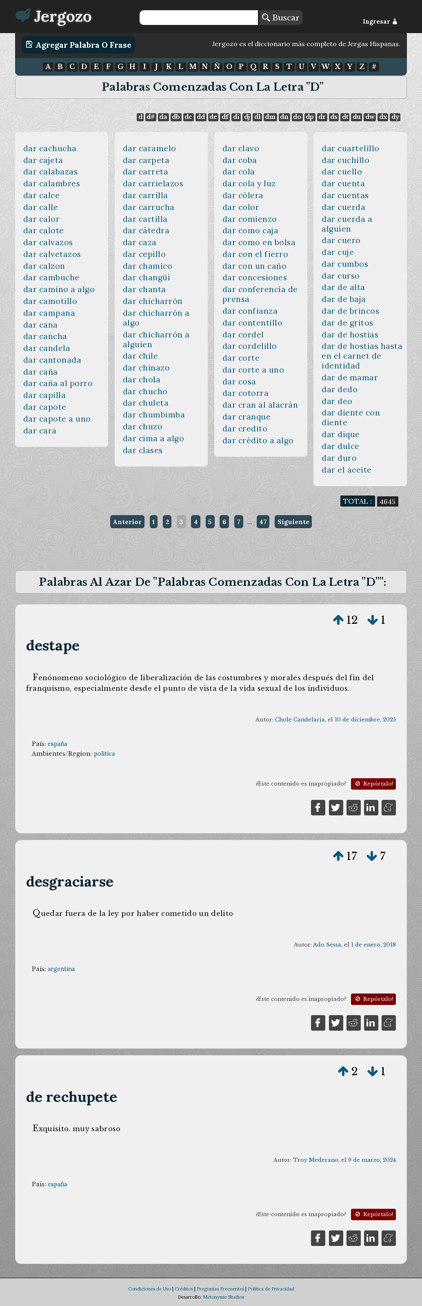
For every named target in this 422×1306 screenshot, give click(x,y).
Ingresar (380, 21)
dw (370, 117)
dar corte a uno (253, 370)
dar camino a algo (59, 289)
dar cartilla (145, 219)
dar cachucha (50, 148)
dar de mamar (350, 377)
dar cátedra (146, 230)
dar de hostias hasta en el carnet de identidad (362, 356)
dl (257, 117)
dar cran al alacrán (260, 405)
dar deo (337, 401)
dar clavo (241, 148)
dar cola (238, 171)
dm (270, 117)
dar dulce (341, 446)
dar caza (140, 242)
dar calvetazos (52, 254)
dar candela (47, 348)
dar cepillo (144, 254)
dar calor (41, 219)
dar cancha (45, 336)
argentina (61, 969)
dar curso (341, 276)
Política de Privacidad (271, 1289)
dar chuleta (146, 403)
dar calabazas (50, 171)
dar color (241, 207)
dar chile (140, 356)
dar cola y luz (249, 183)
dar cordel (243, 334)
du (357, 117)
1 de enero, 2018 (373, 945)
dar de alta (343, 287)
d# (151, 117)
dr (322, 117)
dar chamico (148, 266)
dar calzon (44, 266)
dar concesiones (254, 277)
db (176, 117)
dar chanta (144, 289)
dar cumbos (345, 264)
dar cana (40, 325)
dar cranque (246, 417)
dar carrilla (145, 195)
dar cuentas (345, 195)
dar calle (40, 207)
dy (395, 117)
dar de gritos (347, 323)
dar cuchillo (345, 160)
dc (188, 117)
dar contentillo (252, 323)
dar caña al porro (58, 383)
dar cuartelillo (351, 148)
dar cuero (341, 240)
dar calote (43, 230)
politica (104, 753)
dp (310, 117)
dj (247, 117)
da (163, 117)
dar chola (142, 379)
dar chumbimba (154, 415)
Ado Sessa (327, 945)
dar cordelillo (249, 346)
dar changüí (147, 277)
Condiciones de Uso (149, 1289)
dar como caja (250, 230)
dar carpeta (146, 160)
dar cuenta (343, 183)
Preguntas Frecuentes (220, 1289)
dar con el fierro (255, 254)
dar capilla (44, 395)
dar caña (40, 372)
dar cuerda (343, 207)
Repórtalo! (373, 784)
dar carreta (146, 171)
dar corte (241, 358)
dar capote (45, 407)
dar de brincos (350, 311)
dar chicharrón (153, 301)
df (225, 117)
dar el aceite (347, 470)
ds (334, 117)
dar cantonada (52, 360)
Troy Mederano (315, 1160)
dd (201, 117)
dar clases (143, 450)
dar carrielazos (153, 183)
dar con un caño (254, 266)
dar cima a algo (153, 438)
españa (57, 744)
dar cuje (338, 252)
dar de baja (344, 299)
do (297, 117)
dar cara (40, 430)
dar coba (239, 160)
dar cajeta (43, 160)
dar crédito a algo (258, 440)
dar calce (41, 195)
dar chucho (145, 391)
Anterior (127, 522)
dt (345, 117)
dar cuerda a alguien (347, 224)
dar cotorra (245, 393)
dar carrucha (149, 207)
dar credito (245, 428)
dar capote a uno (57, 419)
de (213, 117)
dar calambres (51, 183)
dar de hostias (350, 334)
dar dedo (340, 389)
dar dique (341, 434)
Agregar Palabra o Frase (78, 44)
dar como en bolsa (259, 242)
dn (284, 117)
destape (53, 645)
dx (383, 117)
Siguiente (293, 522)
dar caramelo (149, 148)
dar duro (339, 458)
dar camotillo (50, 301)
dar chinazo (146, 368)
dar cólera (243, 195)
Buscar (281, 17)
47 (263, 522)
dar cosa (239, 381)
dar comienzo (249, 219)
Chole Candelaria (300, 720)
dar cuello (342, 171)
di (236, 117)
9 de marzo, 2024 (372, 1160)
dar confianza (250, 311)
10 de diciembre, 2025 (365, 720)
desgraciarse (70, 881)
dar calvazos (48, 242)
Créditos (184, 1289)
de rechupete (72, 1096)
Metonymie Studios (223, 1297)
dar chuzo (143, 426)
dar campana (49, 313)
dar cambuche (51, 277)
